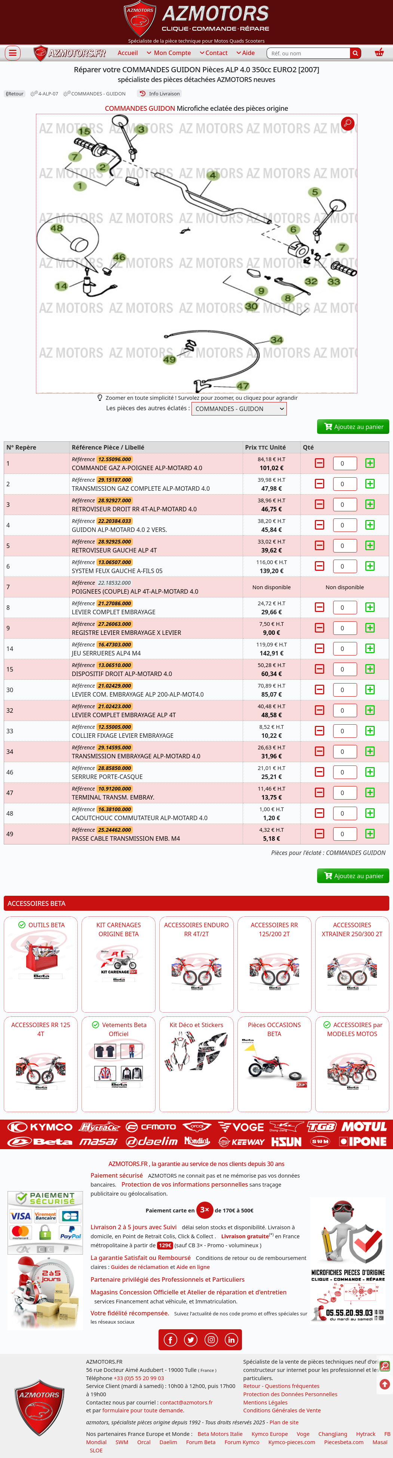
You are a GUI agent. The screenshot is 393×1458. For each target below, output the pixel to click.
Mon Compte (168, 53)
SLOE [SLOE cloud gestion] (96, 1450)
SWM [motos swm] (122, 1442)
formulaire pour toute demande (142, 1410)
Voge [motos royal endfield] (303, 1433)
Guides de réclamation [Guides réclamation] (140, 1266)
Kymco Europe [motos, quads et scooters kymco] (270, 1433)
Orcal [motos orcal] (144, 1442)
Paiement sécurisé (116, 1175)
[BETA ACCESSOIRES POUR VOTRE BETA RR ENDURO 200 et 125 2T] (274, 971)
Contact (213, 53)
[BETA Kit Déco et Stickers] (196, 1051)
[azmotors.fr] (69, 53)
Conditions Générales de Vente (282, 1410)
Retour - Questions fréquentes (281, 1385)
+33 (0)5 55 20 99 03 (139, 1378)
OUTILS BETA (41, 925)
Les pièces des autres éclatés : (148, 408)
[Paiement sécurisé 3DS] (45, 1223)
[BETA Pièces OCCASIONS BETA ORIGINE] (274, 1063)
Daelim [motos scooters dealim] (168, 1442)
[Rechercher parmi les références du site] (308, 53)
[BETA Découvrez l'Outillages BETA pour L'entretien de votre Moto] (41, 954)
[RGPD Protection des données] (348, 1232)
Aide (245, 53)
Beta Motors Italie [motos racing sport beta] (220, 1433)
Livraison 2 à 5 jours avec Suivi (133, 1227)
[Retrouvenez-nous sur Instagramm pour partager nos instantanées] (211, 1339)
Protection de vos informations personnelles (185, 1184)
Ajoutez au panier (353, 427)
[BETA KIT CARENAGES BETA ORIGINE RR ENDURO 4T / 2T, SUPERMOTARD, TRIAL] (118, 963)
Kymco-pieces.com (291, 1442)
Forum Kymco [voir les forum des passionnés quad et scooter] (242, 1442)
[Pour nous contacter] (348, 1295)
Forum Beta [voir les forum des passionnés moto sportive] (201, 1442)
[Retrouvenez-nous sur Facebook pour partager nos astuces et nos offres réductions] (170, 1339)
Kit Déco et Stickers (196, 1025)
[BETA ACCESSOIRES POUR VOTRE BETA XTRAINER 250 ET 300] (352, 971)
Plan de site (284, 1422)
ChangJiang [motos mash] (333, 1433)
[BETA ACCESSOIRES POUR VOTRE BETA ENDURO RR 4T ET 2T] (196, 971)
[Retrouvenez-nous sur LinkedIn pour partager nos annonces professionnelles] (231, 1339)
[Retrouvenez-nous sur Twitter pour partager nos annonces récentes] (190, 1339)
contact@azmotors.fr (186, 1402)
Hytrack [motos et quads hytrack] (366, 1433)
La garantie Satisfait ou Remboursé (140, 1258)
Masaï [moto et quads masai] (379, 1442)
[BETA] (352, 1071)
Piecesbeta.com (344, 1442)
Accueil (128, 53)
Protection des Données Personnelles (290, 1394)
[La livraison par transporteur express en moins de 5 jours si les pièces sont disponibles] (45, 1292)
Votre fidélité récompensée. (129, 1313)
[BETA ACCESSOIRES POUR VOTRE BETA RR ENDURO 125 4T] (41, 1071)
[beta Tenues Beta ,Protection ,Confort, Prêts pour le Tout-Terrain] (118, 1063)
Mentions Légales (265, 1402)
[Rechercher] (355, 53)
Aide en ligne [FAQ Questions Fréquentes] (193, 1266)
